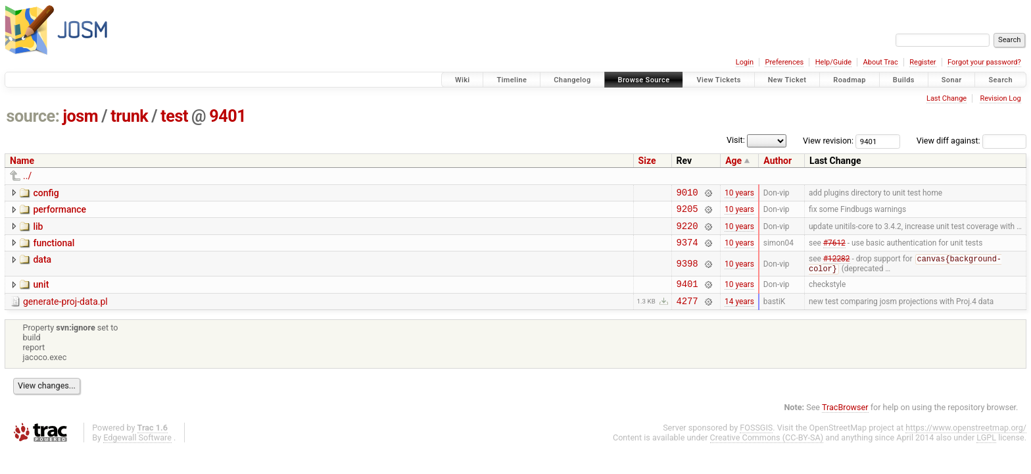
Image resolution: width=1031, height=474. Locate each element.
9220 (687, 231)
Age (733, 160)
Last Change (946, 98)
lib (38, 230)
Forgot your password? (984, 62)
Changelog (572, 80)
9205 (687, 212)
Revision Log (1000, 98)
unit (41, 293)
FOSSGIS (756, 441)
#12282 (836, 268)
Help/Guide (833, 62)
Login (745, 62)
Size (647, 160)
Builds (904, 80)
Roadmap (849, 80)
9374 (687, 250)
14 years (739, 313)
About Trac (880, 62)
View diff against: (971, 140)
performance (59, 211)
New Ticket (787, 80)
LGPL (986, 451)
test (174, 116)
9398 (687, 272)
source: (33, 116)
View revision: (828, 140)
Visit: (736, 140)
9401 (227, 116)
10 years (739, 193)
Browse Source (644, 80)
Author (777, 160)
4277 (687, 313)
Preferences (784, 62)
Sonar (952, 80)
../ (27, 176)
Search (1000, 80)
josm (80, 116)
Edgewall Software (137, 451)
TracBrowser (845, 420)
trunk (129, 116)
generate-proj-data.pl (65, 312)
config (46, 193)
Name (22, 160)
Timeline (511, 80)
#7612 (834, 249)
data (42, 267)
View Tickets (718, 80)
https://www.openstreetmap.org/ (965, 441)
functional (53, 249)
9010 (687, 194)
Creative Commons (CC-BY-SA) (767, 451)
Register (922, 62)
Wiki (462, 80)
